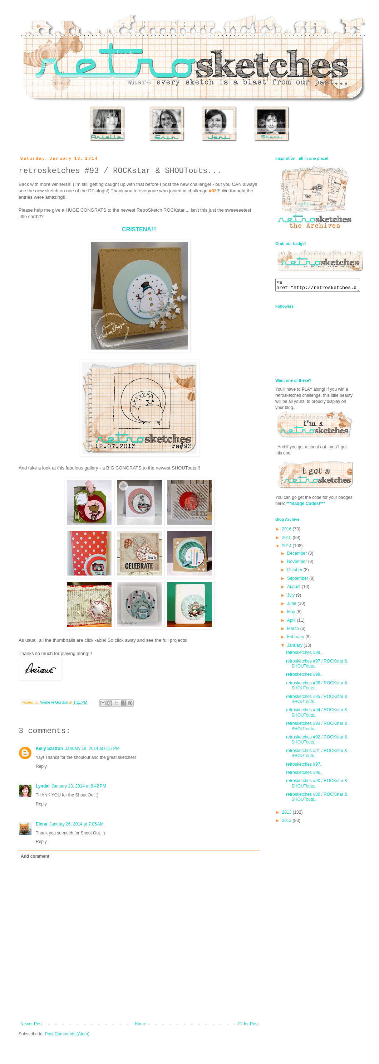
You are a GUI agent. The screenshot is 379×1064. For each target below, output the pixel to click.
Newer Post (31, 1023)
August (294, 588)
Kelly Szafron (49, 748)
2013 (287, 814)
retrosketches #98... (305, 676)
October (295, 571)
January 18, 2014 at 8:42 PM (78, 786)
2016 (287, 531)
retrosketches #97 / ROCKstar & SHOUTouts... (316, 666)
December (297, 555)
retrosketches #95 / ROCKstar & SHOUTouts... (316, 701)
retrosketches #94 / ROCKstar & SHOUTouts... (316, 714)
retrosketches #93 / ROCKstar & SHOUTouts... (316, 728)
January (295, 647)
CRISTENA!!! (139, 229)
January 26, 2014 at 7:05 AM (76, 824)
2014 (287, 547)
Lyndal (42, 786)
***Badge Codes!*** (305, 505)
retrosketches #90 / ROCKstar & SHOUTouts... (316, 785)
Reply (41, 766)
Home (140, 1023)
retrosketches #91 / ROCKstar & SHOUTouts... (316, 755)
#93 (213, 190)
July (291, 597)
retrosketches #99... (305, 654)
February (296, 638)
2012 (287, 822)
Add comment (35, 856)
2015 (287, 539)
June (292, 605)
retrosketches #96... (305, 774)
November (297, 563)
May (291, 613)
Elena (41, 824)
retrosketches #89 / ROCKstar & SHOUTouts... (316, 799)
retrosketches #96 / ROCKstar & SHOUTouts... (316, 688)
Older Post (248, 1023)
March (293, 630)
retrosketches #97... (305, 766)
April (292, 622)
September (298, 580)
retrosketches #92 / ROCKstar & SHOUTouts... (316, 742)
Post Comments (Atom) (67, 1033)
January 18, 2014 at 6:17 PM (92, 748)
